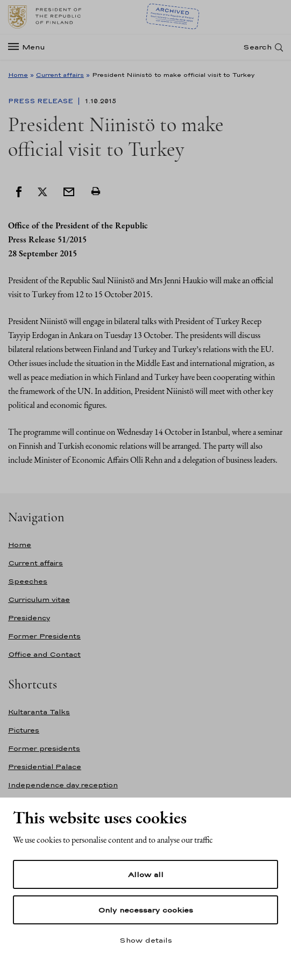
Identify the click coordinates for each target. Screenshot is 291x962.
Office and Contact (44, 654)
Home (18, 74)
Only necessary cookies (145, 910)
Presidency (29, 617)
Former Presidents (44, 636)
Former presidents (44, 748)
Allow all (146, 874)
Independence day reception (63, 784)
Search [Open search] (257, 47)
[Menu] (30, 47)
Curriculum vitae (39, 599)
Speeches (27, 581)
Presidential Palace (44, 766)
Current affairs (60, 74)
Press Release (41, 101)
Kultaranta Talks (39, 711)
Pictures (23, 730)
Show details (145, 940)
